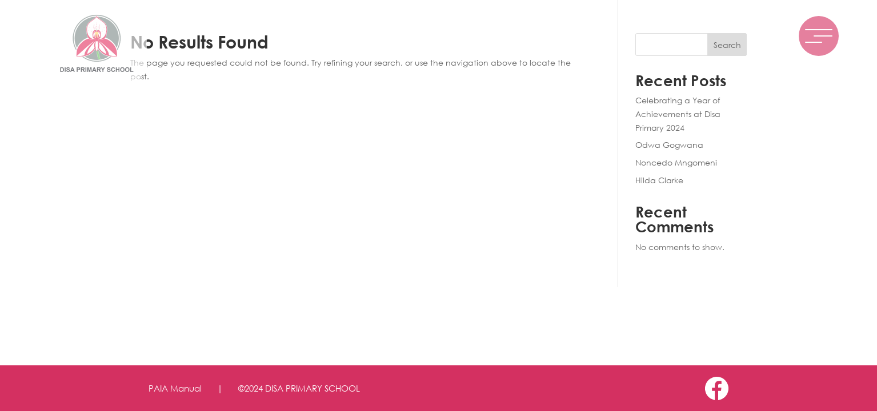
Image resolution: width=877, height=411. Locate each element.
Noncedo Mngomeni (676, 162)
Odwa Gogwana (669, 144)
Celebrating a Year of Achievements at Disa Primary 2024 (677, 114)
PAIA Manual (175, 388)
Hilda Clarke (659, 180)
